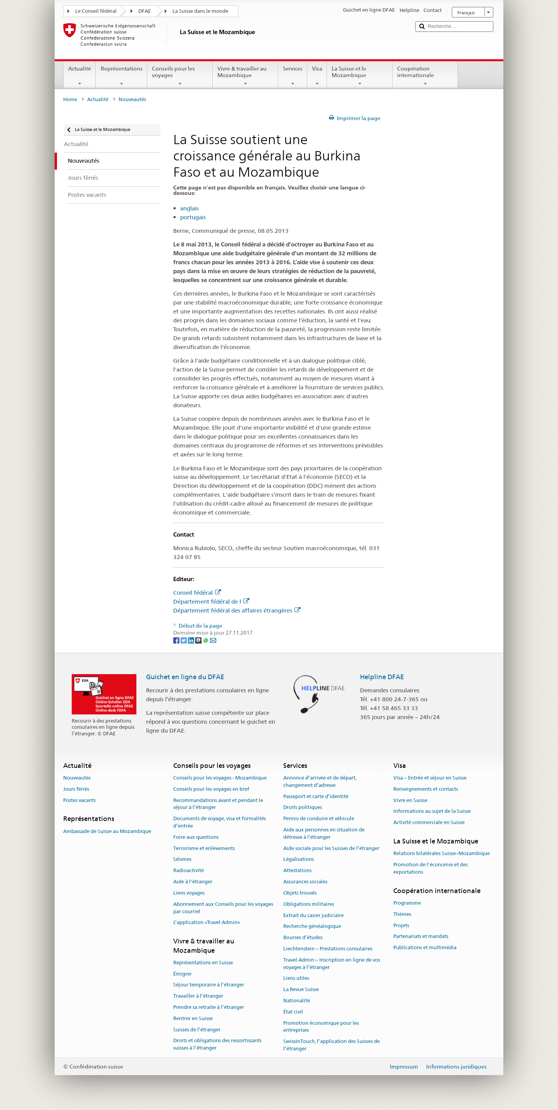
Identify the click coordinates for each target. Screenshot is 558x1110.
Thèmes (402, 914)
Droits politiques (302, 808)
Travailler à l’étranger (198, 996)
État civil (293, 1012)
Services (293, 75)
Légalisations (298, 859)
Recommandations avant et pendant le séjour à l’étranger (218, 804)
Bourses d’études (302, 937)
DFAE (144, 11)
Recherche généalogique (312, 926)
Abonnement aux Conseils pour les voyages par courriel (223, 907)
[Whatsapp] (206, 640)
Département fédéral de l (211, 601)
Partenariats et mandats (420, 937)
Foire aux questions (196, 837)
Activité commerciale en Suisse (429, 823)
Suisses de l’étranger (196, 1030)
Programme (407, 903)
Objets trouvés (300, 893)
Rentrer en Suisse (193, 1018)
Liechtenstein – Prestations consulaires (327, 949)
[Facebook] (177, 640)
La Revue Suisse (301, 989)
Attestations (297, 871)
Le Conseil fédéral (96, 11)
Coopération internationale (425, 75)
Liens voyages (189, 893)
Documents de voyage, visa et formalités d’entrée (219, 822)
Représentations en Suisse (203, 962)
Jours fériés (76, 789)
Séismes (182, 859)
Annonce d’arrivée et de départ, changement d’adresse (319, 781)
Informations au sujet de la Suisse (432, 811)
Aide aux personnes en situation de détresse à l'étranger (324, 833)
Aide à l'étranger (192, 882)
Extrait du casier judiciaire (313, 915)
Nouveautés (77, 778)
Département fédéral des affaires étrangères (236, 610)
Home (70, 99)
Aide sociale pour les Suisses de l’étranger (331, 848)
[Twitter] (184, 640)
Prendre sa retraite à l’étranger (208, 1007)
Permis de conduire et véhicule (318, 819)
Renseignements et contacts (425, 789)
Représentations (121, 75)
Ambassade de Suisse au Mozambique (107, 831)
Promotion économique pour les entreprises (321, 1026)
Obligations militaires (308, 904)
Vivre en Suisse (410, 800)
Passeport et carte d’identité (315, 796)
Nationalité (296, 1000)
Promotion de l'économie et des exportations (430, 868)
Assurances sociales (305, 882)
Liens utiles (296, 978)
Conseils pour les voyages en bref (211, 789)
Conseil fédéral (197, 592)
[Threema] (199, 640)
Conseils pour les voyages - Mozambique (220, 778)
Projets (401, 925)
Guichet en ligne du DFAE (185, 677)
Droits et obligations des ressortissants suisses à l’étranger (217, 1044)
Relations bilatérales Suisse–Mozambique (441, 854)
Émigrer (182, 974)
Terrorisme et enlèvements (204, 848)
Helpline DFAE (382, 677)
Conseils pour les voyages (180, 75)
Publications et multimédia (424, 948)
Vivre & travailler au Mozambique (245, 75)
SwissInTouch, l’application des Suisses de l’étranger (331, 1045)
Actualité (79, 75)
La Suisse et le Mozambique (359, 75)
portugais (193, 217)
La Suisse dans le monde (200, 11)
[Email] (213, 640)
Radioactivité (188, 871)
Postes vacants (79, 800)
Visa (317, 75)
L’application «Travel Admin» (206, 923)
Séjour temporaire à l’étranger (208, 985)
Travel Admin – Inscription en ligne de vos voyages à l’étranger (331, 963)
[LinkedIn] (191, 640)
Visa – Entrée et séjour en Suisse (430, 778)
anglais (189, 208)
